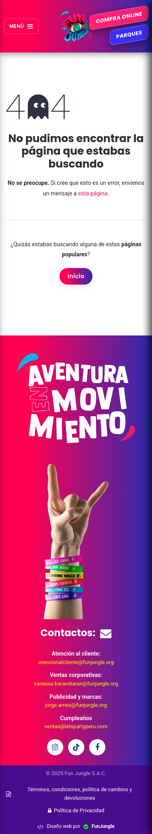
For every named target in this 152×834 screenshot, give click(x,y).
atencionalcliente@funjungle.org (75, 662)
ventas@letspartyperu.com (76, 726)
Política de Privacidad (76, 810)
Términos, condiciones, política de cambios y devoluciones (69, 793)
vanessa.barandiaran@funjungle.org (76, 684)
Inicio (76, 276)
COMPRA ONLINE (119, 17)
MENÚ (21, 26)
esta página (93, 193)
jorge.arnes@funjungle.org (76, 705)
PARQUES (129, 35)
